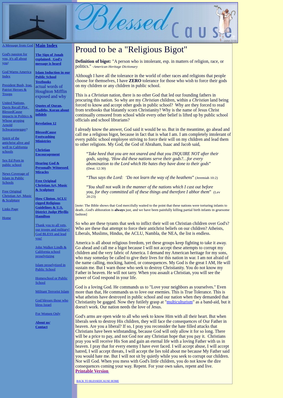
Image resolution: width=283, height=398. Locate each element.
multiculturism (180, 302)
